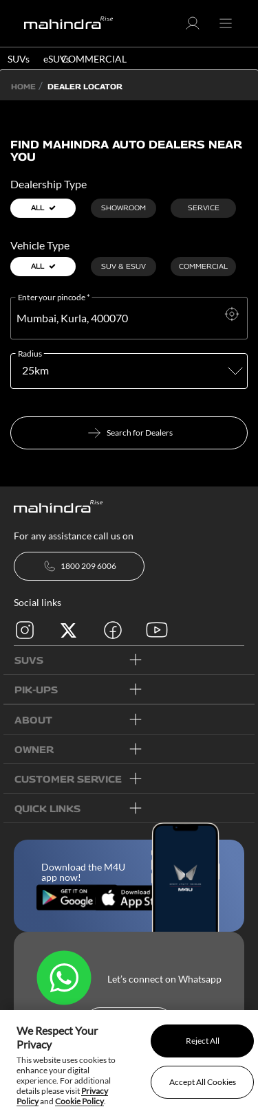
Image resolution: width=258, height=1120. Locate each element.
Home (23, 86)
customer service (68, 779)
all (43, 207)
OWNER (34, 749)
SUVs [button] (19, 59)
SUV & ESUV (123, 266)
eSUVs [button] (56, 59)
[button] (192, 28)
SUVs (28, 660)
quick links (47, 808)
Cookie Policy (79, 1101)
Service (203, 207)
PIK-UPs (36, 689)
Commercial (203, 266)
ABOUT (33, 720)
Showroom (123, 207)
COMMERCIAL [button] (94, 59)
